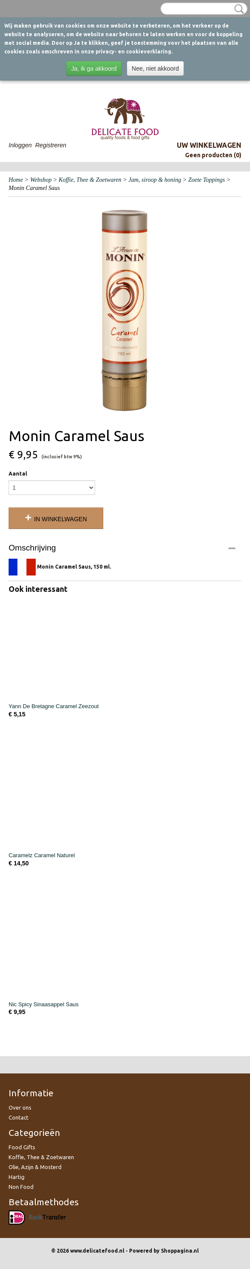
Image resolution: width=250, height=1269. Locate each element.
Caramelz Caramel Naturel (42, 855)
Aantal (18, 473)
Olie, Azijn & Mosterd (35, 1167)
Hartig (17, 1177)
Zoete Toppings (206, 180)
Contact (18, 1117)
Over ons (20, 1107)
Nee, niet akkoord (155, 68)
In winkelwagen (60, 519)
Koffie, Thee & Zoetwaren (90, 180)
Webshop (41, 180)
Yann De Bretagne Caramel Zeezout (54, 706)
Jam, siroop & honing (155, 180)
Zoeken (237, 9)
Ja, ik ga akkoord (94, 68)
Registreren (50, 145)
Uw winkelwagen (209, 145)
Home (16, 180)
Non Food (21, 1187)
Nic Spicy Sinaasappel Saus (44, 1004)
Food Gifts (22, 1147)
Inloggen (20, 145)
